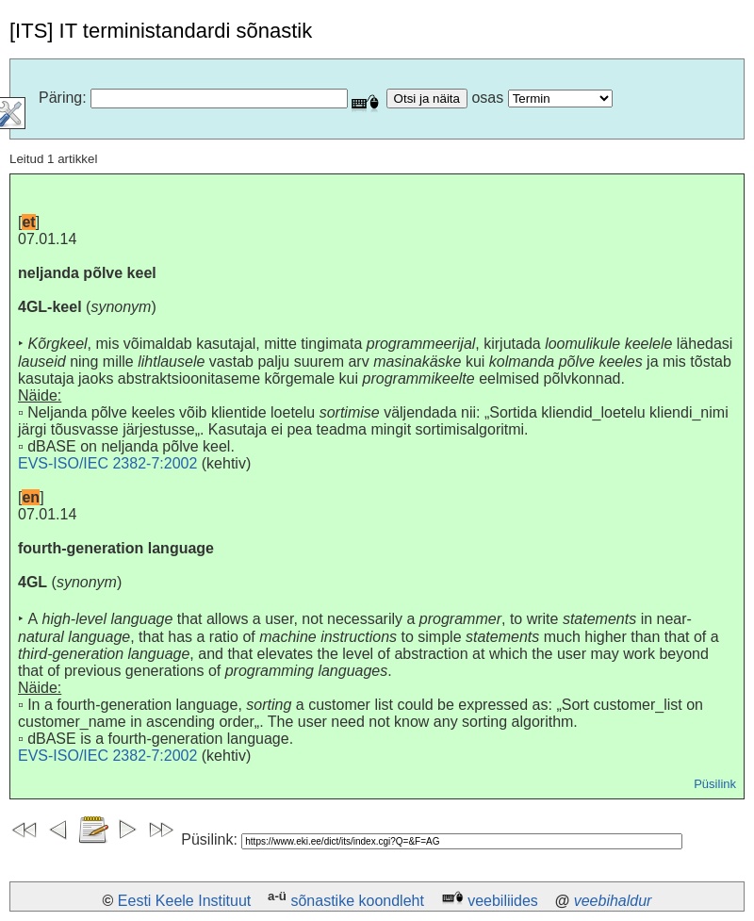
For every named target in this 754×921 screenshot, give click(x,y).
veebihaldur (613, 901)
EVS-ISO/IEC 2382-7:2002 (107, 463)
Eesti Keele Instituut (184, 901)
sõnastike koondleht (356, 901)
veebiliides (502, 901)
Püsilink (715, 784)
